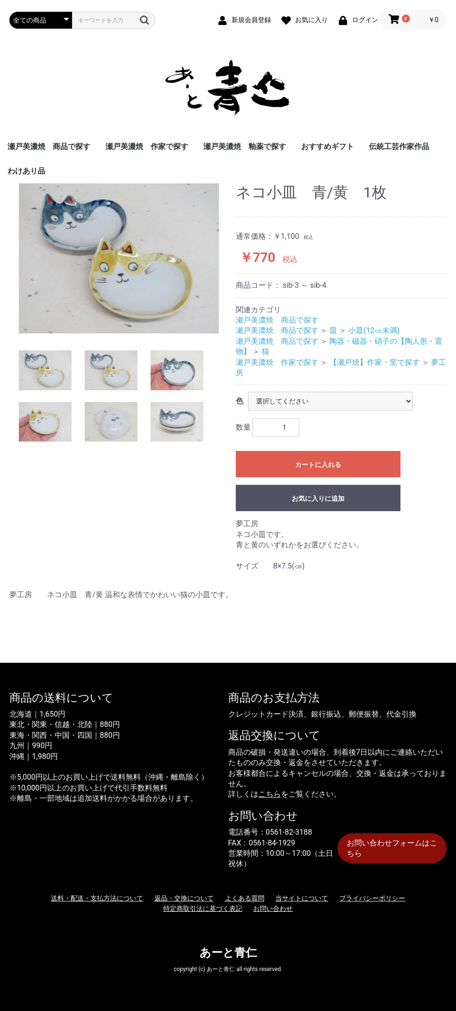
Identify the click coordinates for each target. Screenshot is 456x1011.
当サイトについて (301, 898)
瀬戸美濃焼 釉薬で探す (244, 146)
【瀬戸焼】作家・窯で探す (374, 362)
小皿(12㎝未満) (374, 330)
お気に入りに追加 (318, 498)
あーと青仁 (228, 952)
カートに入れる (318, 464)
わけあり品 (26, 170)
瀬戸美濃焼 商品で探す (49, 146)
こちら (269, 794)
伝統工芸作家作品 (399, 146)
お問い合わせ (273, 908)
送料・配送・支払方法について (97, 898)
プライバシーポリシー (372, 898)
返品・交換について (184, 898)
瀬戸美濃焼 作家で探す (146, 146)
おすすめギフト (327, 146)
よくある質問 (244, 898)
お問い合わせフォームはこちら (392, 848)
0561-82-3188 (289, 832)
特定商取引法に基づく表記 (202, 908)
